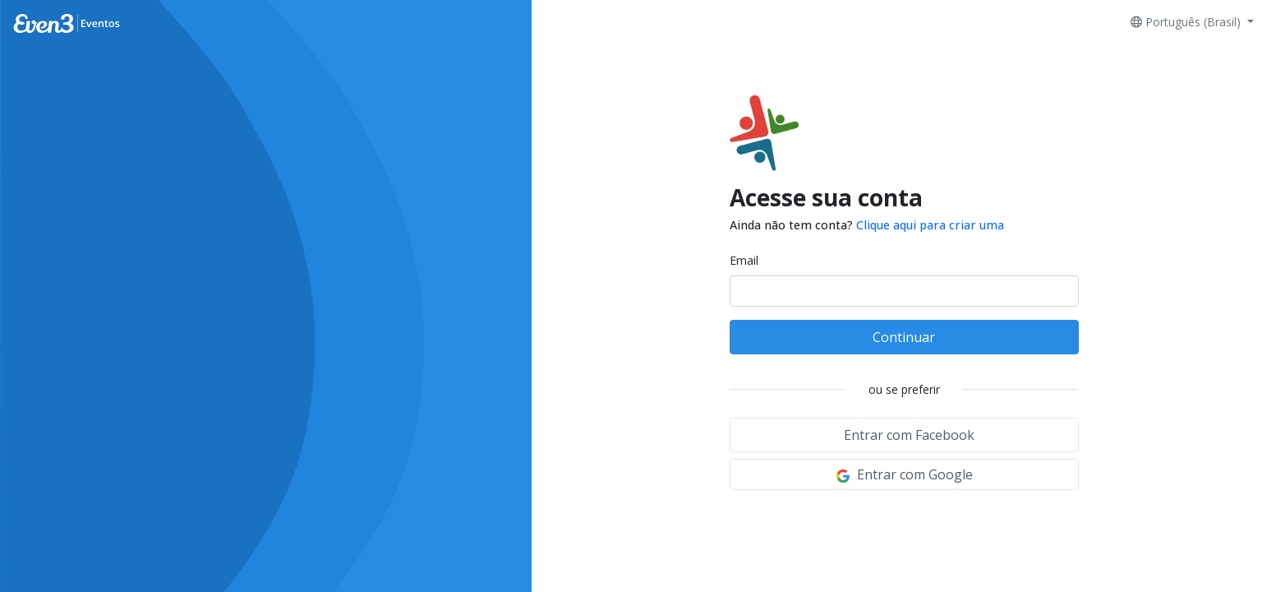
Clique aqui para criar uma (930, 225)
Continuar (904, 337)
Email (744, 260)
